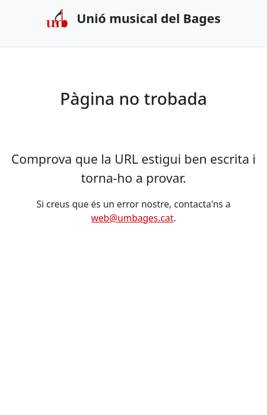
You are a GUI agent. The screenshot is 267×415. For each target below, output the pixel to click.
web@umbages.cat (132, 218)
